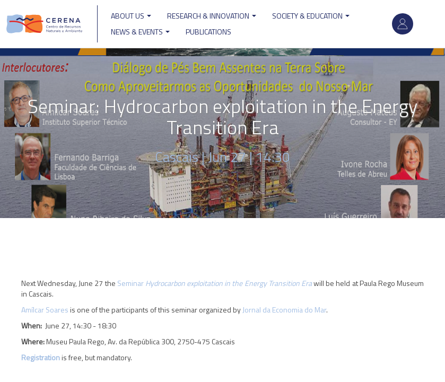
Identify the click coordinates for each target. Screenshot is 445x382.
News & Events (140, 31)
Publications (208, 31)
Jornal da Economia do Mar (284, 309)
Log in (402, 23)
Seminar (214, 283)
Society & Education (311, 15)
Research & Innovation (211, 15)
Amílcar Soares (44, 309)
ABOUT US (131, 15)
